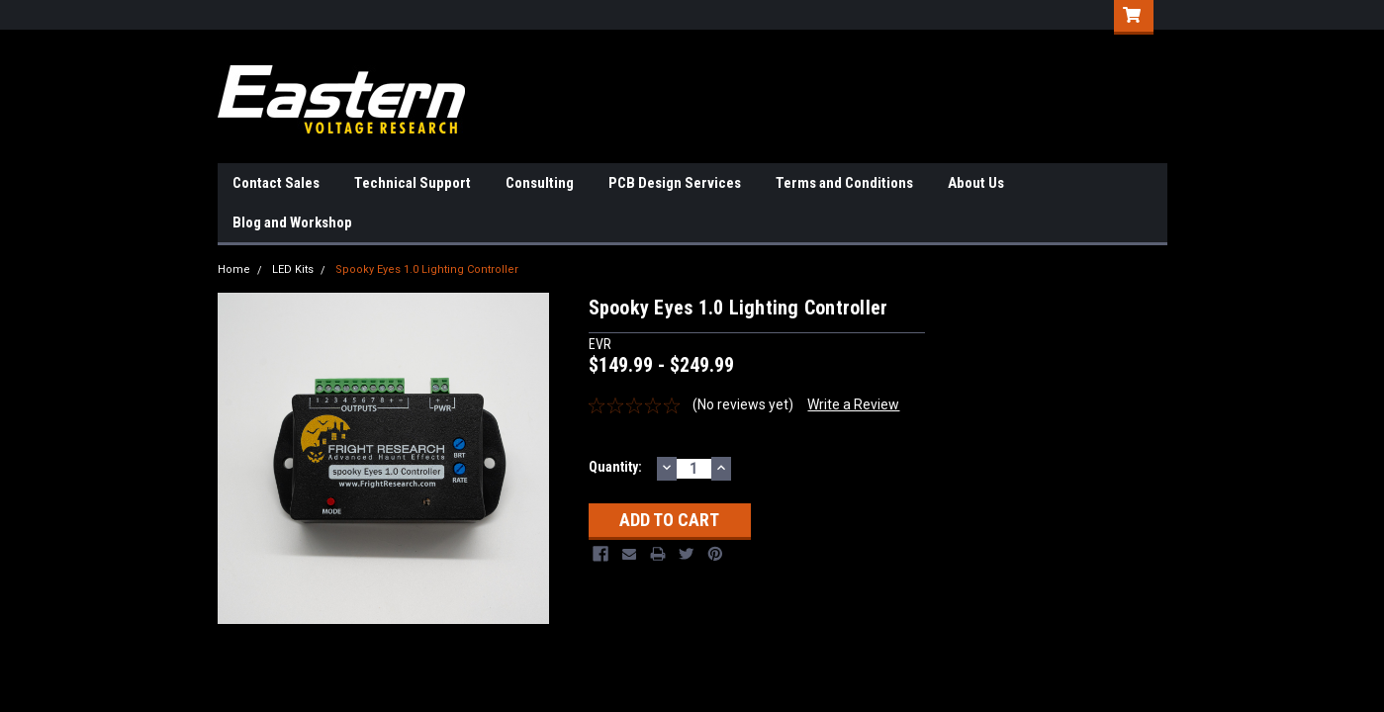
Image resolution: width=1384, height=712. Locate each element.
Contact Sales (276, 183)
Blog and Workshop (292, 222)
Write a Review (853, 404)
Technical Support (412, 183)
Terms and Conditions (844, 183)
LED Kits (293, 269)
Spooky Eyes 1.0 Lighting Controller (426, 269)
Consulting (540, 183)
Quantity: (615, 467)
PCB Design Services (674, 183)
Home (234, 269)
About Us (976, 183)
